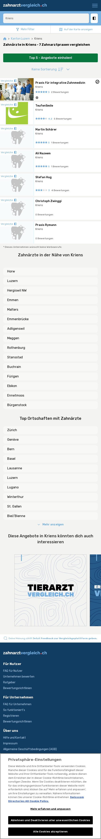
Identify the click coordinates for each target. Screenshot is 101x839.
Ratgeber (9, 682)
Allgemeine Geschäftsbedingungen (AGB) (30, 749)
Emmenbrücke (18, 319)
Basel (11, 459)
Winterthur (15, 497)
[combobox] (46, 18)
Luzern (12, 281)
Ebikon (12, 386)
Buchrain (14, 367)
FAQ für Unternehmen (17, 704)
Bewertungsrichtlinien (17, 688)
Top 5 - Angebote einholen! (50, 58)
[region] (50, 796)
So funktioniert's (14, 710)
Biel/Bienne (16, 516)
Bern (10, 449)
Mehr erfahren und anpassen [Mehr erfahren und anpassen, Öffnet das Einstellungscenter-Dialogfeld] (50, 808)
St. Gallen (14, 506)
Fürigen (13, 376)
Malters (12, 309)
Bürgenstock (17, 405)
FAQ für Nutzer (12, 671)
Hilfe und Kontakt (14, 737)
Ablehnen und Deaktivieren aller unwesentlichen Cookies (50, 820)
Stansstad (15, 357)
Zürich (12, 430)
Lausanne (14, 468)
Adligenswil (16, 329)
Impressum (10, 743)
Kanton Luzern (20, 38)
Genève (13, 439)
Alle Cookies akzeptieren (50, 831)
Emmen (12, 300)
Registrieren (11, 715)
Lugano (13, 487)
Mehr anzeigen (51, 524)
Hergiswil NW (17, 290)
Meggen (13, 338)
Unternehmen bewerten (18, 676)
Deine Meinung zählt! (53, 638)
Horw (11, 271)
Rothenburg (16, 348)
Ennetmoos (15, 395)
